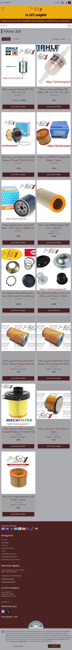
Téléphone (5, 602)
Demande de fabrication (9, 557)
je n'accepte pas (18, 646)
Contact (57, 2)
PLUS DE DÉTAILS (54, 310)
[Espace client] (62, 2)
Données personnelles (8, 582)
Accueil (4, 540)
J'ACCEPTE (54, 646)
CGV (3, 551)
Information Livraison (8, 554)
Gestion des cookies (7, 579)
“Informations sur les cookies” (55, 639)
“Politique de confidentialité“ (18, 641)
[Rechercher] (69, 25)
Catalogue (5, 543)
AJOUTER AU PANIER (18, 107)
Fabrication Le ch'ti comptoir (10, 559)
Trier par (55, 39)
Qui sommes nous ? (8, 548)
